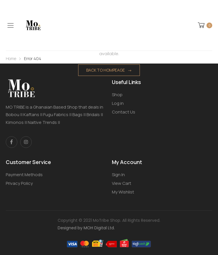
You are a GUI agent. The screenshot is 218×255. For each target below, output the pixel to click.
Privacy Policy (19, 183)
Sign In (118, 175)
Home (11, 58)
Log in (118, 103)
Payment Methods (24, 175)
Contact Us (123, 112)
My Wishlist (123, 192)
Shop (117, 95)
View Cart (121, 183)
